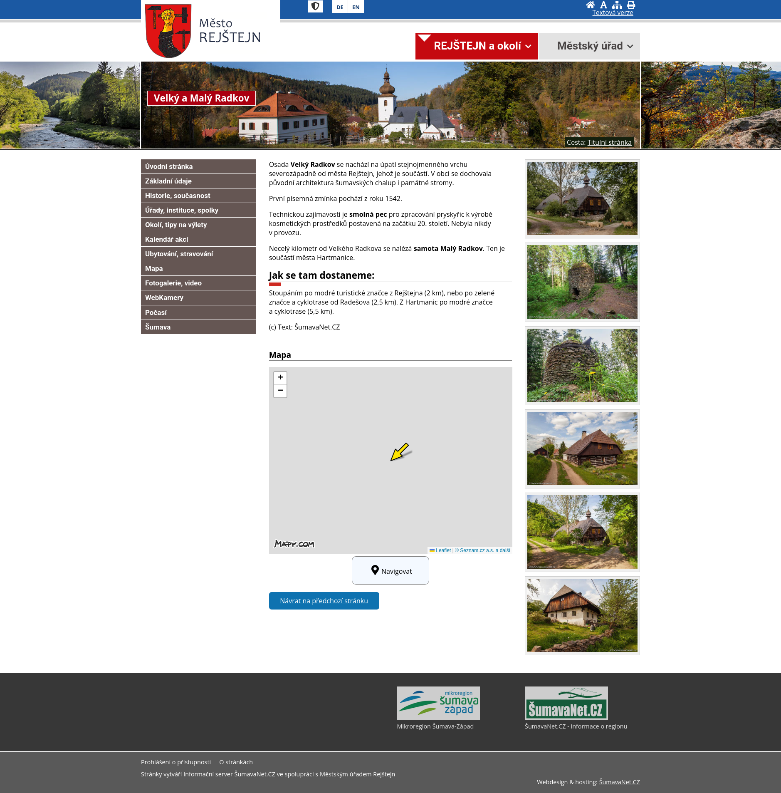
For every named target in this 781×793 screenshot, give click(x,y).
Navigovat (390, 570)
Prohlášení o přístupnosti (176, 762)
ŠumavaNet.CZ (619, 782)
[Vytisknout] (631, 5)
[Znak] (315, 6)
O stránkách (236, 762)
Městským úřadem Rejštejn (357, 774)
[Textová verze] (613, 13)
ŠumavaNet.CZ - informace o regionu (576, 726)
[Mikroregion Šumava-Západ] (438, 717)
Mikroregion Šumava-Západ (435, 726)
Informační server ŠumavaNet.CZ (229, 774)
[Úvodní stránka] (590, 5)
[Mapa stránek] (617, 5)
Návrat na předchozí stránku (324, 600)
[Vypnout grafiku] (603, 5)
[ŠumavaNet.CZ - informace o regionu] (566, 717)
